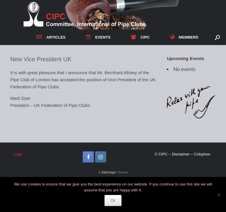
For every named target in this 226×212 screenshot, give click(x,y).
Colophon (202, 154)
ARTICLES (50, 37)
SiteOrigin (108, 172)
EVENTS (98, 37)
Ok (113, 200)
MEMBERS (184, 37)
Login (18, 154)
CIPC (140, 37)
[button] (217, 37)
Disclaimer (181, 154)
